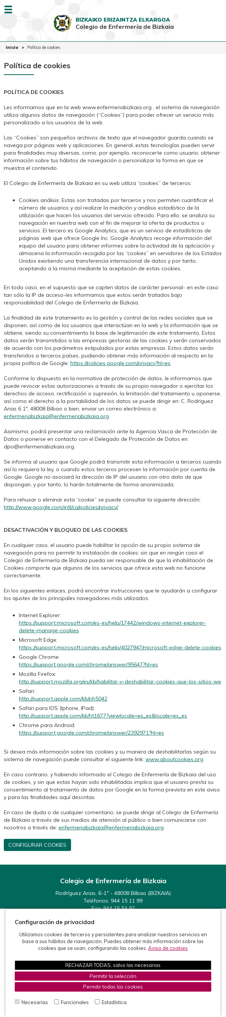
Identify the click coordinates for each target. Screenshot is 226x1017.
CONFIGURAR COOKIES (37, 844)
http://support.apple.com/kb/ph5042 (63, 698)
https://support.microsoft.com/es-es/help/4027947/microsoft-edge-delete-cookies (120, 647)
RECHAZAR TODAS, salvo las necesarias (113, 965)
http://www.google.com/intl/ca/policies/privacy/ (61, 507)
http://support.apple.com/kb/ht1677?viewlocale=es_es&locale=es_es (103, 715)
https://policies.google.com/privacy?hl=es (120, 363)
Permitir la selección (113, 976)
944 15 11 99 (126, 900)
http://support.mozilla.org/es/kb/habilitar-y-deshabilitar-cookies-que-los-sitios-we (120, 681)
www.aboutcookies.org (174, 759)
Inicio (12, 47)
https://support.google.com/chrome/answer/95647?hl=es (88, 664)
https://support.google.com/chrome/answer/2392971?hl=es (91, 732)
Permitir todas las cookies (113, 987)
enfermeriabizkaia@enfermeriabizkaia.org (56, 416)
